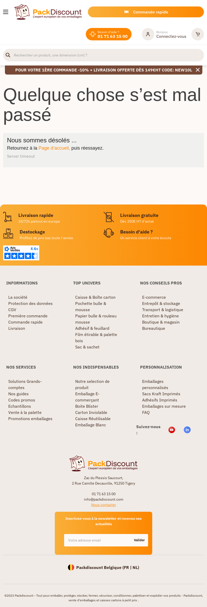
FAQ (146, 412)
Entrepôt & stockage (161, 303)
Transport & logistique (162, 309)
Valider (139, 540)
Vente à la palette (25, 412)
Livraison (16, 328)
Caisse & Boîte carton (95, 297)
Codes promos (21, 400)
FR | (128, 567)
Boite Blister (86, 406)
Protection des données (30, 303)
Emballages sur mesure (164, 406)
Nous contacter (103, 504)
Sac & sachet (87, 346)
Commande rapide (25, 322)
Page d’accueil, (54, 148)
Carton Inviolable (91, 412)
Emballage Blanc (90, 424)
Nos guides (18, 393)
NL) (136, 567)
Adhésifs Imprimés (159, 400)
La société (17, 297)
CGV (12, 309)
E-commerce (154, 297)
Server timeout (21, 156)
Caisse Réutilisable (93, 418)
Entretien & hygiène (160, 315)
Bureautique (153, 328)
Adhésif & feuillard (92, 328)
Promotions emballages (30, 418)
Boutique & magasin (161, 322)
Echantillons (19, 406)
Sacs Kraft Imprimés (161, 393)
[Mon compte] (164, 34)
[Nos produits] (5, 12)
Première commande (28, 315)
